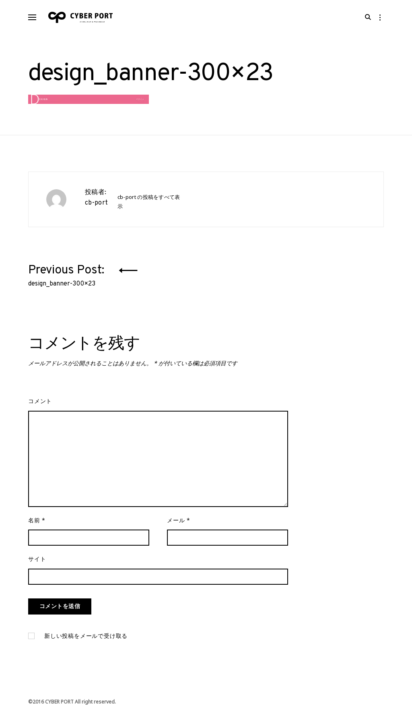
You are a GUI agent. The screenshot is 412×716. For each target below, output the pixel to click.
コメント (40, 405)
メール (178, 525)
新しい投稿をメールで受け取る (86, 641)
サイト (37, 564)
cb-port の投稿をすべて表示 (148, 203)
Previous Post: (67, 277)
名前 (36, 525)
